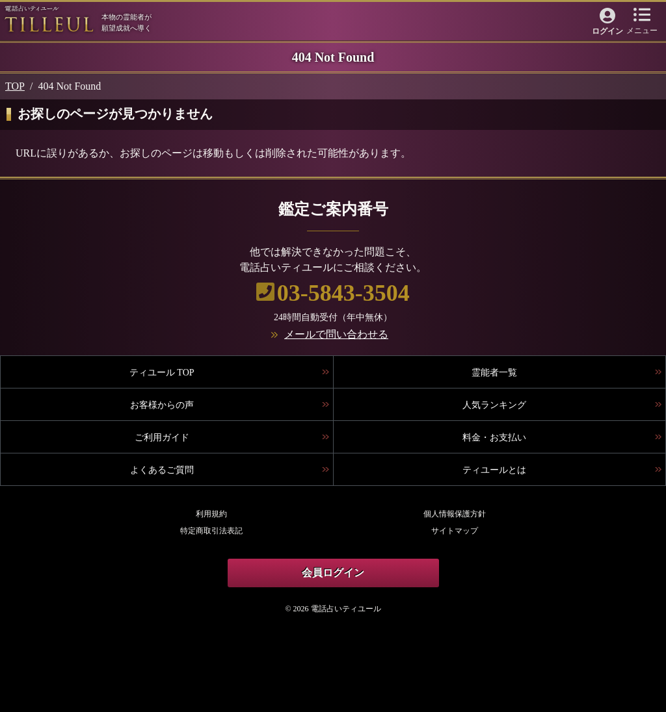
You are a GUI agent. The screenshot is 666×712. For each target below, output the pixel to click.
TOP (15, 86)
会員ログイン (333, 572)
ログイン (607, 31)
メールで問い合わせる (336, 334)
